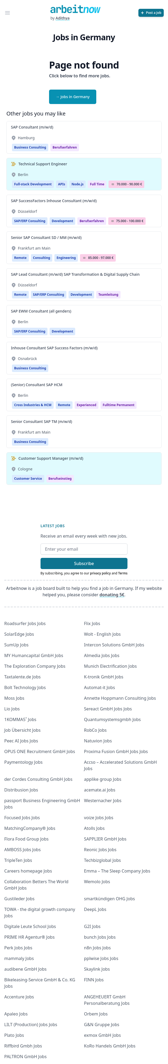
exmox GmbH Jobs (102, 1035)
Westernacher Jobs (102, 800)
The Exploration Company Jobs (34, 666)
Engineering (66, 257)
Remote (20, 257)
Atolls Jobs (94, 828)
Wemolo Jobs (97, 882)
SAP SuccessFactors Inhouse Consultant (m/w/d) (54, 200)
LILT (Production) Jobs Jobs (30, 1024)
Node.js (77, 184)
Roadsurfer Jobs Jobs (25, 623)
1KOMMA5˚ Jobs (20, 719)
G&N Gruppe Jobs (101, 1024)
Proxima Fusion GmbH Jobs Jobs (116, 751)
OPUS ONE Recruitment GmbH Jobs (39, 751)
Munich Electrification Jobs (110, 666)
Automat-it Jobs (99, 687)
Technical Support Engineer (42, 163)
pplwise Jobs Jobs (101, 958)
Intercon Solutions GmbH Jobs (114, 645)
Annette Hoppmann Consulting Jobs (120, 698)
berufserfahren (65, 147)
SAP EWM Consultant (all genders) (41, 311)
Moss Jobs (14, 698)
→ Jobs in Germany (73, 96)
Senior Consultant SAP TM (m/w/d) (41, 421)
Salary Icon (113, 184)
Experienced (86, 405)
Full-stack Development (33, 184)
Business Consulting (30, 147)
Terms (122, 573)
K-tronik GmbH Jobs (103, 677)
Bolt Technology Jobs (25, 687)
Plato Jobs (14, 1035)
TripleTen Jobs (18, 860)
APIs (61, 184)
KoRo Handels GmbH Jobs (109, 1046)
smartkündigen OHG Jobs (109, 899)
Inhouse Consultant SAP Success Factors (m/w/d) (54, 347)
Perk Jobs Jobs (18, 948)
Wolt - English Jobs (102, 634)
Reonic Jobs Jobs (100, 850)
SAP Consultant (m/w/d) (32, 127)
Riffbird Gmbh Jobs (23, 1046)
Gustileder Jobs (19, 899)
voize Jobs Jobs (98, 818)
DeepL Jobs (95, 909)
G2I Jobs (92, 926)
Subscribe (84, 563)
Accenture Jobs (19, 997)
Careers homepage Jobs (28, 871)
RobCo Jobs (95, 730)
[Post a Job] (151, 13)
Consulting (41, 257)
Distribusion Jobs (21, 790)
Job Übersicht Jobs (22, 730)
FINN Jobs (94, 980)
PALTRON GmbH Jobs (25, 1056)
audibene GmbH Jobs (25, 969)
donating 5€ (111, 595)
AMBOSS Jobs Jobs (22, 850)
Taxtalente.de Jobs (22, 677)
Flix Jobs (92, 623)
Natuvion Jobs (98, 741)
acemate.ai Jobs (99, 790)
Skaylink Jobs (97, 969)
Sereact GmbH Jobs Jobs (108, 709)
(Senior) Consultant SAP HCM (36, 384)
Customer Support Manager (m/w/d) (50, 458)
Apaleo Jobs (16, 1014)
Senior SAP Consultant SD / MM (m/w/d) (46, 237)
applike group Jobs (102, 779)
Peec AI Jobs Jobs (21, 741)
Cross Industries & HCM (32, 405)
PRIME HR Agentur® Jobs (29, 937)
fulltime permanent (118, 405)
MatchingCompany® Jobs (29, 828)
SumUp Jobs (16, 645)
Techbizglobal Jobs (102, 860)
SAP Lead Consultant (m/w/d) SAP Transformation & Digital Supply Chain (75, 274)
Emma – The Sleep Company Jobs (117, 871)
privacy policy (100, 573)
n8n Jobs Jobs (97, 948)
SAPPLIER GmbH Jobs (105, 839)
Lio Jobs (12, 709)
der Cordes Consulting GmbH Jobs (38, 779)
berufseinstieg (60, 478)
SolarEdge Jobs (19, 634)
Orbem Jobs (96, 1014)
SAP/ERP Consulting (29, 221)
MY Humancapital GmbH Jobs (33, 655)
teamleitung (108, 294)
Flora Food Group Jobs (26, 839)
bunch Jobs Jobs (100, 937)
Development (62, 221)
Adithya (62, 18)
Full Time (97, 184)
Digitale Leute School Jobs (30, 926)
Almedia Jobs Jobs (101, 655)
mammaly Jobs (19, 958)
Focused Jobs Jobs (22, 818)
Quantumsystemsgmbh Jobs (112, 719)
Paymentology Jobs (23, 762)
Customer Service (28, 478)
